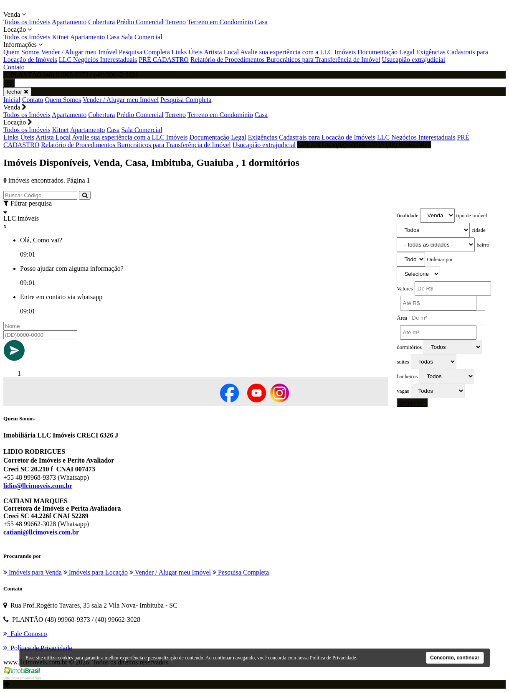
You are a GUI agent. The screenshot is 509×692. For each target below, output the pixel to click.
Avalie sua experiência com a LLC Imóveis (298, 52)
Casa (261, 21)
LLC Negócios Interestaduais (98, 59)
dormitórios (409, 347)
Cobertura (101, 21)
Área (402, 318)
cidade (478, 230)
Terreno (175, 21)
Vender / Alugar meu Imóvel (79, 52)
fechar (17, 92)
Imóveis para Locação (95, 572)
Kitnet (60, 37)
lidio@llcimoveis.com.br (37, 485)
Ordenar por (440, 259)
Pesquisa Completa (144, 52)
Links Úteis (187, 52)
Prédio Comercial (139, 21)
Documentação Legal (385, 52)
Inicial (11, 99)
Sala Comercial (141, 37)
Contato (14, 67)
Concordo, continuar (454, 658)
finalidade (407, 216)
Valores (405, 289)
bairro (482, 245)
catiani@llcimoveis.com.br (42, 532)
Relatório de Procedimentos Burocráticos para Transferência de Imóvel (285, 59)
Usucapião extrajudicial (413, 59)
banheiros (407, 376)
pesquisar (412, 402)
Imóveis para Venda (32, 572)
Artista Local (221, 52)
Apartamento (69, 21)
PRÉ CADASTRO (164, 59)
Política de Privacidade (333, 658)
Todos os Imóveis (27, 21)
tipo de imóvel (471, 216)
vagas (403, 391)
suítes (403, 362)
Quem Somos (21, 52)
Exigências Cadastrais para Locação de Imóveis (311, 137)
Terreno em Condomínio (220, 21)
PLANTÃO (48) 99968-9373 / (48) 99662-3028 (364, 144)
